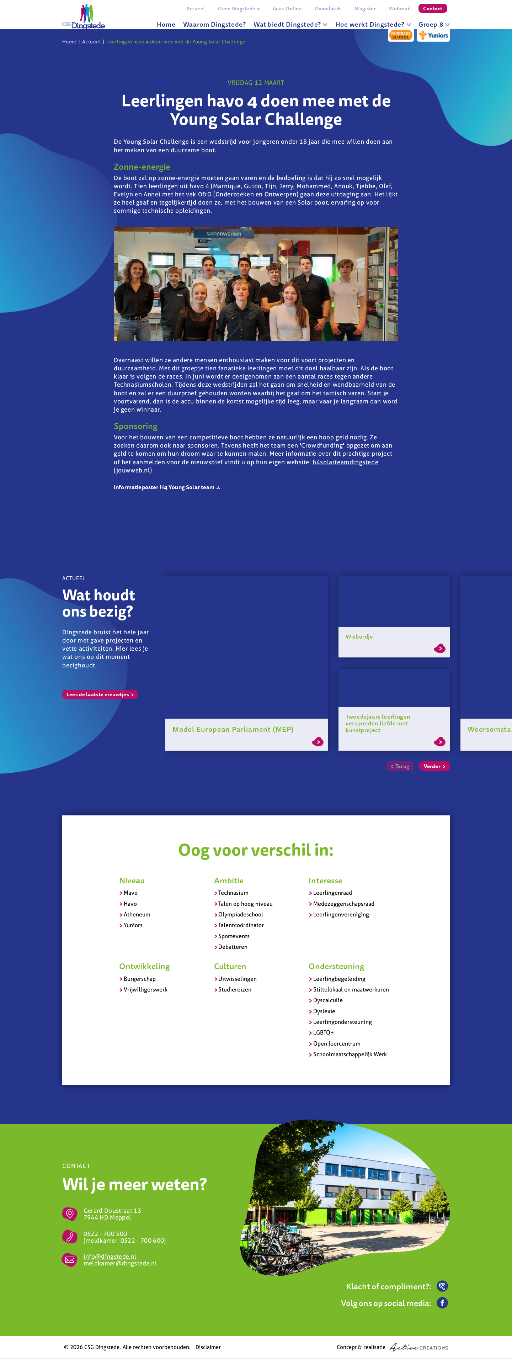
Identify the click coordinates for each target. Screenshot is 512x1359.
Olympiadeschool (240, 914)
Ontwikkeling (144, 966)
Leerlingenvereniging (341, 914)
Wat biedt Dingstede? (290, 24)
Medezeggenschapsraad (343, 904)
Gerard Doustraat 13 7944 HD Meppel (112, 1214)
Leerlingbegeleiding (339, 979)
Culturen (230, 966)
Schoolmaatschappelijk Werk (350, 1054)
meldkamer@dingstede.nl (120, 1263)
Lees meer (318, 741)
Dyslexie (324, 1011)
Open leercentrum (337, 1043)
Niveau (132, 880)
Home (166, 24)
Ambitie (229, 880)
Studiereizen (234, 989)
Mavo (131, 893)
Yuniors (133, 925)
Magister (365, 8)
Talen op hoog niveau (245, 904)
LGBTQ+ (323, 1033)
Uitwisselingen (237, 979)
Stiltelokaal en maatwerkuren (351, 989)
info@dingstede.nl (110, 1257)
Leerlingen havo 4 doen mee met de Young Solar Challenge (175, 41)
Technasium (233, 893)
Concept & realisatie (392, 1347)
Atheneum (137, 914)
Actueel (195, 8)
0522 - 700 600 (142, 1240)
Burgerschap (140, 979)
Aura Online (287, 8)
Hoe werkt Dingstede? (373, 24)
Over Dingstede (239, 8)
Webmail (400, 8)
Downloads (328, 8)
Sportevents (234, 936)
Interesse (325, 880)
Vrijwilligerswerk (145, 989)
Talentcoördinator (241, 925)
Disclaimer (208, 1347)
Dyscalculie (328, 1000)
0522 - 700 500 (105, 1234)
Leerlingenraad (332, 893)
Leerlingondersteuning (342, 1022)
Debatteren (232, 947)
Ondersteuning (336, 966)
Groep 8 (434, 24)
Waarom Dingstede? (214, 24)
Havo (130, 904)
